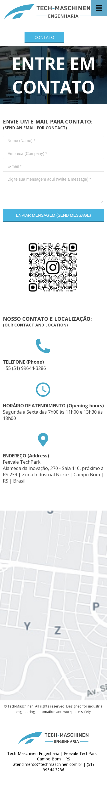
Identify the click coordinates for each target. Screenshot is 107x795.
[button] (44, 37)
